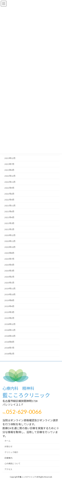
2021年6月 (9, 211)
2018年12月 (9, 324)
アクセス (8, 469)
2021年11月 (9, 205)
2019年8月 (9, 300)
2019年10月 (9, 294)
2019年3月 (9, 312)
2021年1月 (9, 229)
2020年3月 (9, 270)
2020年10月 (9, 247)
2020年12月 (9, 235)
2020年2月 (9, 276)
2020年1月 (9, 282)
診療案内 (8, 458)
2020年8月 (9, 253)
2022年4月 (9, 199)
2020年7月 (9, 259)
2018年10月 (9, 336)
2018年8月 (9, 342)
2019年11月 (9, 288)
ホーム (7, 441)
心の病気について (12, 463)
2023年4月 (9, 170)
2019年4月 (9, 306)
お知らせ (8, 446)
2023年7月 (9, 164)
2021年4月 (9, 217)
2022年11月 (9, 182)
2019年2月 (9, 318)
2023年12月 (9, 158)
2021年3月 (9, 223)
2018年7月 (9, 348)
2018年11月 (9, 330)
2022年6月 (9, 194)
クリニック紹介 (11, 452)
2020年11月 (9, 241)
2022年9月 (9, 187)
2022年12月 (9, 176)
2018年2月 (9, 353)
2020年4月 (9, 265)
